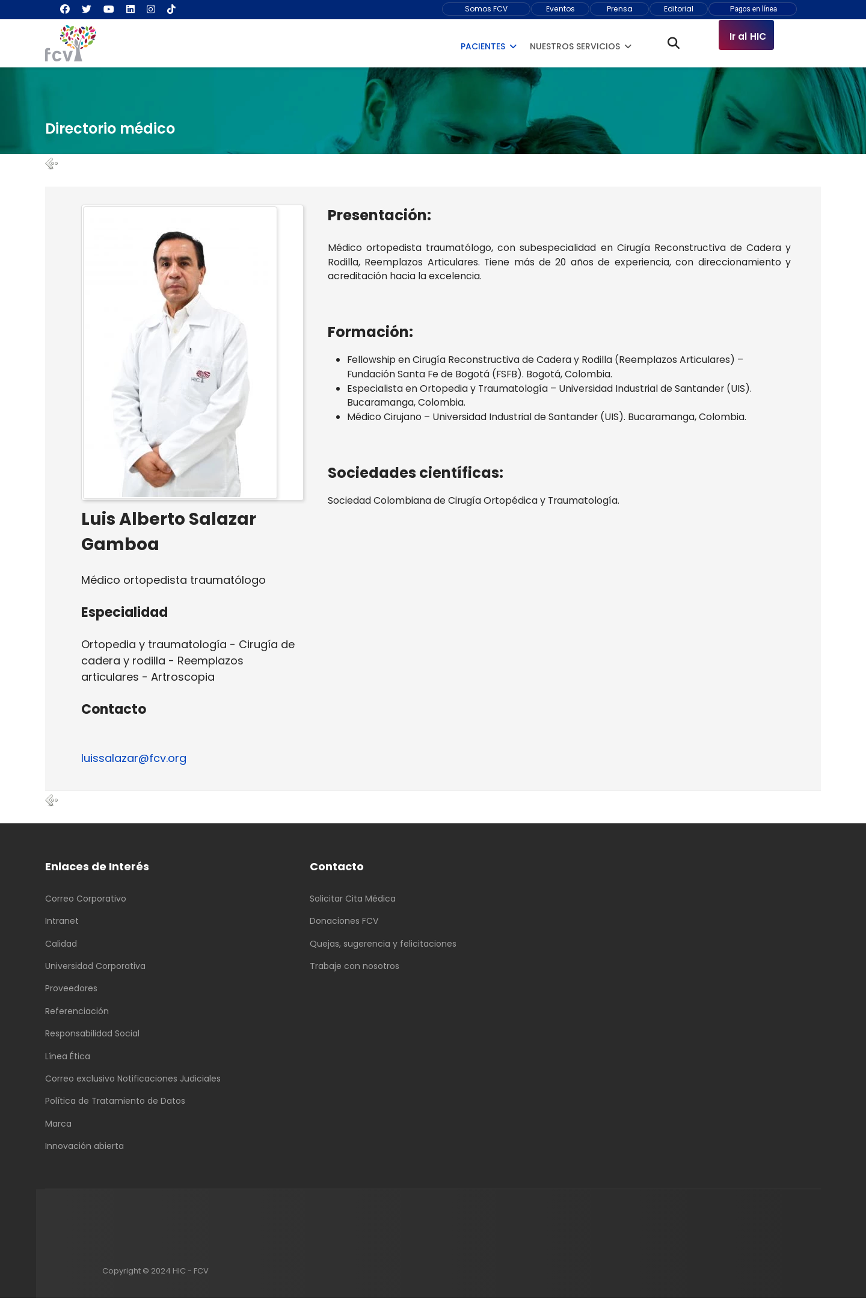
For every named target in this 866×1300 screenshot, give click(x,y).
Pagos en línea (753, 9)
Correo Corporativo (85, 900)
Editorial (679, 9)
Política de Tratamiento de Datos (115, 1103)
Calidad (61, 945)
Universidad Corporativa (95, 968)
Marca (58, 1125)
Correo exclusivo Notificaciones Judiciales (133, 1080)
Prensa (619, 9)
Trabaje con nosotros (354, 968)
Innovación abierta (84, 1148)
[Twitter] (86, 9)
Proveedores (71, 990)
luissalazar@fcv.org (133, 759)
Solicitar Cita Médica (353, 900)
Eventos (560, 9)
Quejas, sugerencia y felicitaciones (383, 945)
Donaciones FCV (344, 923)
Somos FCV (486, 9)
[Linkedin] (130, 9)
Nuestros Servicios (575, 46)
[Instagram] (151, 9)
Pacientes (483, 46)
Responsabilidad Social (92, 1035)
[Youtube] (108, 9)
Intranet (62, 923)
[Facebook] (65, 9)
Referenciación (77, 1012)
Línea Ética (67, 1057)
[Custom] (171, 9)
